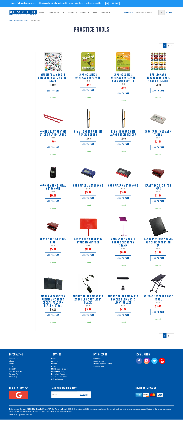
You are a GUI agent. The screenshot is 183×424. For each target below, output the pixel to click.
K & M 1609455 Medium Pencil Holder (88, 139)
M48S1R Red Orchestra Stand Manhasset (88, 246)
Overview (97, 364)
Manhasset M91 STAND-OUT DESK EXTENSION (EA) (158, 248)
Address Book (99, 372)
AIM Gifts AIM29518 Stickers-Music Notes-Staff (53, 83)
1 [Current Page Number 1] (165, 52)
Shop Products (29, 19)
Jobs (11, 372)
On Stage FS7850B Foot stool (158, 303)
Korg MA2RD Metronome (123, 191)
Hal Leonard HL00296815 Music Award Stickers (158, 83)
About (67, 19)
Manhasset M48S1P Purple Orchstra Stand (123, 248)
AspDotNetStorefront (25, 420)
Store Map (13, 382)
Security (12, 374)
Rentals (14, 19)
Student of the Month (59, 382)
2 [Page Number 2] (169, 51)
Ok (107, 3)
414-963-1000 (127, 12)
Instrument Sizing (58, 377)
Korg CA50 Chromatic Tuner (158, 139)
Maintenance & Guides (60, 374)
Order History (98, 366)
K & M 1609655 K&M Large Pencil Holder (123, 139)
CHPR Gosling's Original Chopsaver (88, 82)
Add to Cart (53, 95)
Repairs (54, 372)
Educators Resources (59, 379)
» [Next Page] (172, 52)
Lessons (54, 366)
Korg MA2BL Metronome (88, 191)
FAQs (11, 369)
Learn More (114, 3)
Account (78, 19)
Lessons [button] (44, 19)
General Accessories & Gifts (18, 26)
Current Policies (15, 377)
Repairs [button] (57, 19)
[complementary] (162, 410)
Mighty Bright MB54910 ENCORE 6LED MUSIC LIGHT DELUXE (123, 305)
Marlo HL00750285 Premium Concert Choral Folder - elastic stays (53, 306)
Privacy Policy (14, 379)
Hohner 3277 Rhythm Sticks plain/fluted (53, 139)
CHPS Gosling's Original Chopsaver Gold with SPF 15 (123, 83)
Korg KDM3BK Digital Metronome (53, 192)
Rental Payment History (102, 369)
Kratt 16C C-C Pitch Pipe (158, 192)
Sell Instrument (57, 384)
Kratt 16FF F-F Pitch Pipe (53, 246)
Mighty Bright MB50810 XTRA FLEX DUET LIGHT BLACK (88, 305)
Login (169, 12)
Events (54, 369)
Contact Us (13, 364)
